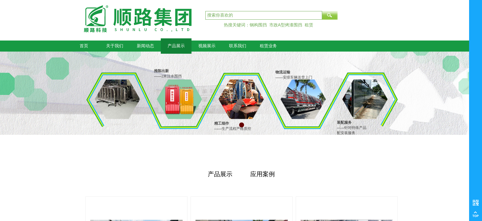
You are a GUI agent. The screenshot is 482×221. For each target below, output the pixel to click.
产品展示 (176, 46)
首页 (84, 46)
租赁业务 (268, 46)
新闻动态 (145, 46)
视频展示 (206, 46)
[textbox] (263, 15)
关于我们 (114, 46)
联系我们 (237, 46)
